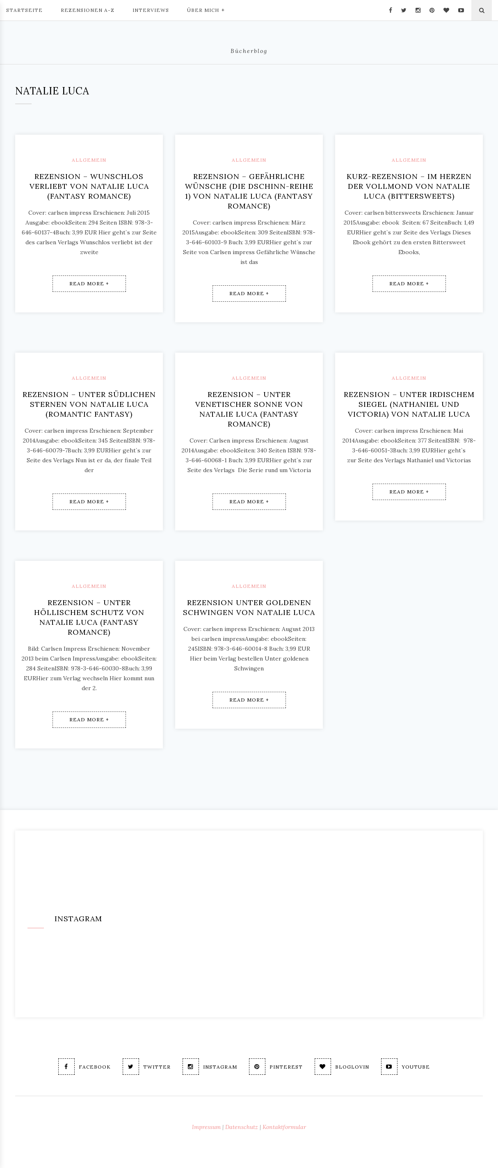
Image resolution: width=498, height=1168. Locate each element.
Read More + (89, 283)
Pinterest (276, 1066)
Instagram (210, 1066)
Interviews (150, 10)
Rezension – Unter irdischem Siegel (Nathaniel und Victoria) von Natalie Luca (409, 404)
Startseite (24, 10)
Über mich (206, 9)
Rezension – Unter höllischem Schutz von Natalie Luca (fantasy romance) (89, 617)
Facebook (84, 1066)
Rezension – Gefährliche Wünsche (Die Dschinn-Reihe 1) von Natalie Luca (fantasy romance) (249, 191)
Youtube (405, 1066)
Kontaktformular (284, 1127)
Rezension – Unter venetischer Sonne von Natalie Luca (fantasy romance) (249, 409)
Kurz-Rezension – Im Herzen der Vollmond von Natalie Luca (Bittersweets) (409, 186)
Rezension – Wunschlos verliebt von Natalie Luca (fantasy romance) (89, 186)
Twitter (147, 1066)
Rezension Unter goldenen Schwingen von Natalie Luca (249, 607)
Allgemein (89, 160)
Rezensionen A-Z (87, 10)
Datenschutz (241, 1127)
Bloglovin (342, 1066)
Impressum (206, 1127)
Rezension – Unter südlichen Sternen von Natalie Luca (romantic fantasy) (89, 404)
